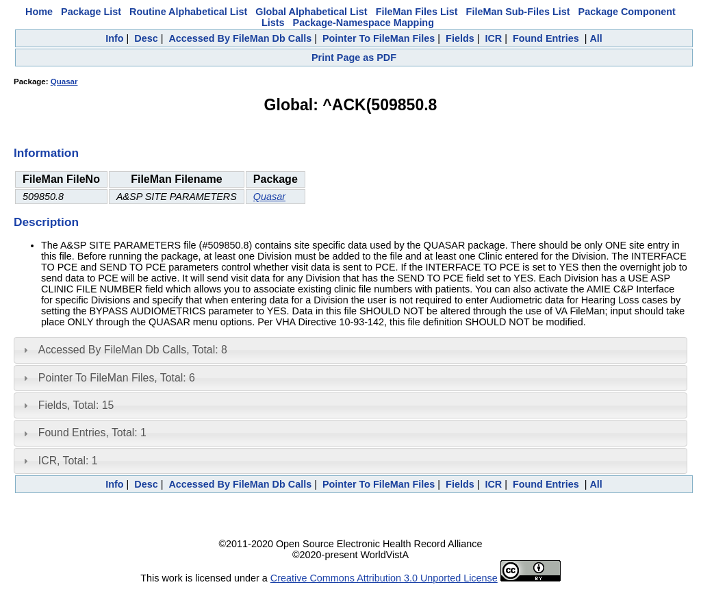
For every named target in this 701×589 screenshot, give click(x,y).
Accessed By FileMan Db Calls (239, 38)
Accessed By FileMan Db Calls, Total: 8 (132, 349)
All (595, 38)
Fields (460, 38)
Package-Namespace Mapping (363, 22)
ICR (493, 38)
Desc (145, 38)
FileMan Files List (417, 11)
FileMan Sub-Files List (518, 11)
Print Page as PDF (353, 57)
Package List (91, 11)
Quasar (64, 81)
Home (39, 11)
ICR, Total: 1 (68, 460)
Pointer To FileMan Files (378, 38)
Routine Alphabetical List (188, 11)
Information (46, 153)
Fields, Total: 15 (76, 405)
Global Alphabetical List (311, 11)
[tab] (350, 350)
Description (46, 222)
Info (114, 38)
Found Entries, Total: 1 (92, 432)
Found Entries (546, 38)
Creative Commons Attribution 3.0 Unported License (384, 578)
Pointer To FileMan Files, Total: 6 (116, 378)
